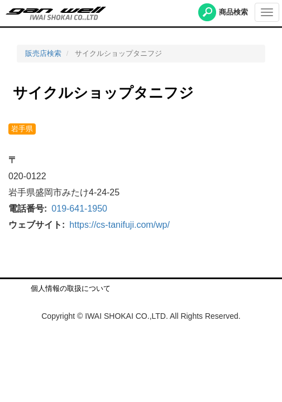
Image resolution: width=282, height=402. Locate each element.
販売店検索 (43, 53)
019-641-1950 (79, 208)
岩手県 (22, 129)
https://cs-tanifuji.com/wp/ (119, 224)
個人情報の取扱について (71, 288)
